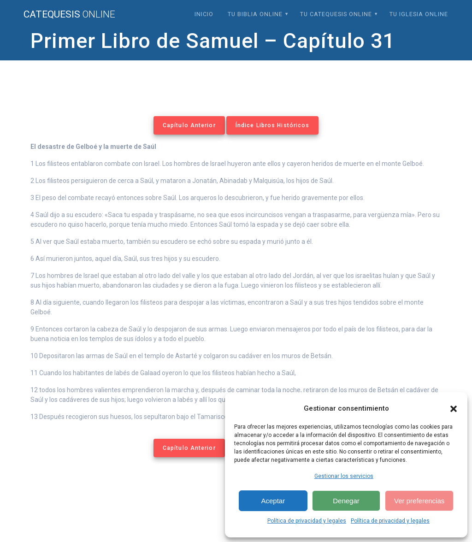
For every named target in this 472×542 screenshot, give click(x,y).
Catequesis (69, 14)
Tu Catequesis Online (336, 14)
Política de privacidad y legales (306, 521)
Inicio (204, 14)
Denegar (346, 501)
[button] (453, 408)
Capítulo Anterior (189, 125)
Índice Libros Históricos (272, 125)
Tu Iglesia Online (418, 14)
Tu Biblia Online (255, 14)
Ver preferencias (419, 501)
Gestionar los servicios (343, 476)
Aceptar (273, 501)
